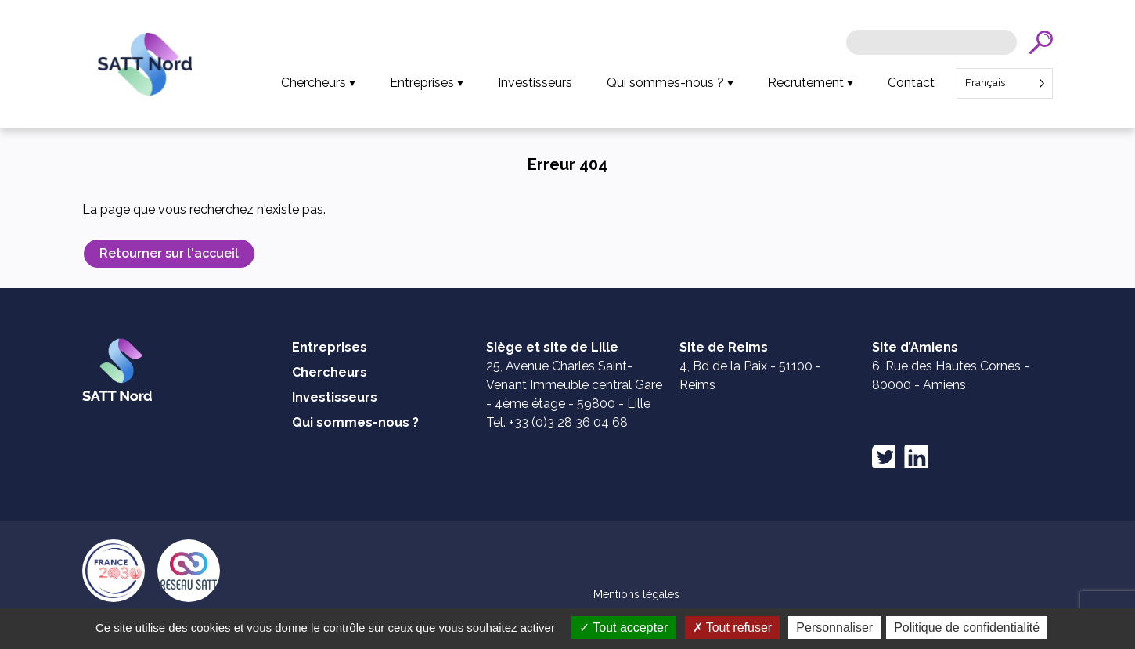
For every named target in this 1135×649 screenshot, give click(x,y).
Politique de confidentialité (967, 627)
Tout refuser (733, 627)
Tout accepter (623, 627)
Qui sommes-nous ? (665, 82)
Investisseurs (535, 82)
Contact (911, 82)
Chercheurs (313, 82)
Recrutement (806, 82)
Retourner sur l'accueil (169, 253)
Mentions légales (636, 594)
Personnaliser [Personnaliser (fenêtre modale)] (834, 627)
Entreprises (422, 82)
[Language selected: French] (1005, 83)
